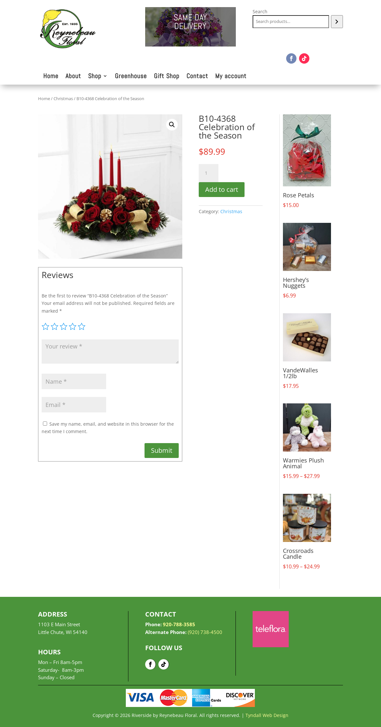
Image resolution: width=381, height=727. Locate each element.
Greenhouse (131, 77)
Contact (197, 77)
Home (50, 77)
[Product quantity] (208, 173)
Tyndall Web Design (267, 715)
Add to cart (221, 189)
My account (230, 77)
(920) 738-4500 (205, 632)
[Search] (337, 21)
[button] (172, 124)
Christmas (63, 98)
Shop (94, 77)
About (73, 77)
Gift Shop (166, 77)
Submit (161, 450)
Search (260, 11)
